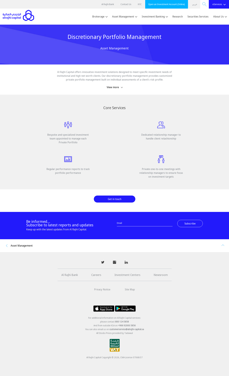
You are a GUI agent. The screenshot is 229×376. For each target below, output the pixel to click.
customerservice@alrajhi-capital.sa (126, 329)
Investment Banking (155, 16)
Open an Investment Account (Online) (166, 4)
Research (177, 16)
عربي (194, 4)
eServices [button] (219, 4)
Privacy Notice (102, 289)
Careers (96, 275)
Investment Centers (127, 275)
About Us (220, 16)
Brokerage (100, 16)
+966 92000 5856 (127, 325)
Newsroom (161, 275)
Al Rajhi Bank (107, 4)
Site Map (130, 289)
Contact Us (126, 4)
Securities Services (197, 16)
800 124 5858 (122, 321)
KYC (140, 4)
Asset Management (124, 16)
